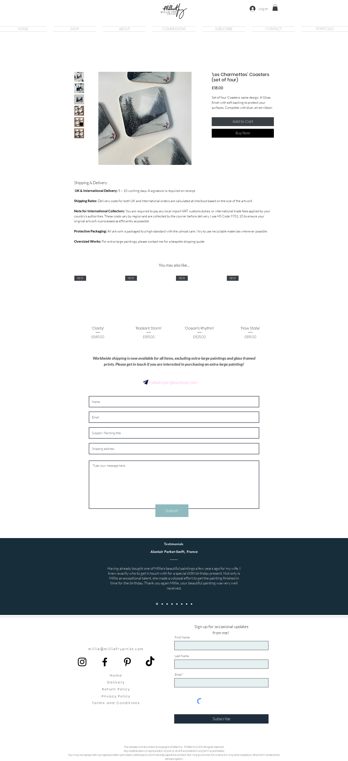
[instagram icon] (82, 662)
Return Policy (116, 689)
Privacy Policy (116, 696)
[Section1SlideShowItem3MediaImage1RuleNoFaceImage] (186, 604)
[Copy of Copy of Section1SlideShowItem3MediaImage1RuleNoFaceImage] (191, 604)
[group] (174, 310)
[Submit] (171, 510)
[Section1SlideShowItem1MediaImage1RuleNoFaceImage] (157, 604)
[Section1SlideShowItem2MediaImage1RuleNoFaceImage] (181, 604)
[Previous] (24, 576)
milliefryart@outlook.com (173, 382)
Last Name (182, 656)
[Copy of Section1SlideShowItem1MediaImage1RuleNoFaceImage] (162, 604)
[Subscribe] (221, 719)
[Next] (324, 576)
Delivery (116, 682)
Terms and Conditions (116, 703)
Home (116, 675)
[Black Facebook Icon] (105, 662)
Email (178, 674)
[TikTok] (150, 662)
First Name (182, 637)
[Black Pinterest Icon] (127, 662)
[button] (275, 7)
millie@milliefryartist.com (116, 648)
